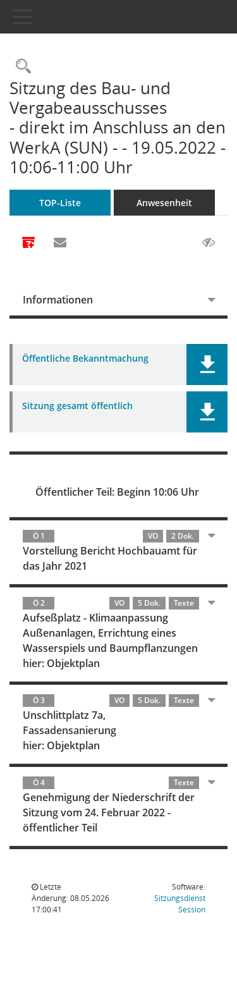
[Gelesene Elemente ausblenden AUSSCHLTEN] (208, 242)
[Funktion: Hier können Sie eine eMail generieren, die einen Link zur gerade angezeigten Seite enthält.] (60, 242)
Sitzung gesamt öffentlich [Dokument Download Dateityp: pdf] (77, 406)
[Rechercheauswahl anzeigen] (20, 66)
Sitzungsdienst (179, 904)
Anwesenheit (164, 203)
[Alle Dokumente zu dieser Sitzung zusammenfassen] (28, 243)
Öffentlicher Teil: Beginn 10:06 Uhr (117, 492)
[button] (207, 364)
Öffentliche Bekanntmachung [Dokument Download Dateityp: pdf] (85, 358)
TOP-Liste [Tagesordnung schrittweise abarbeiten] (60, 203)
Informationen (58, 300)
